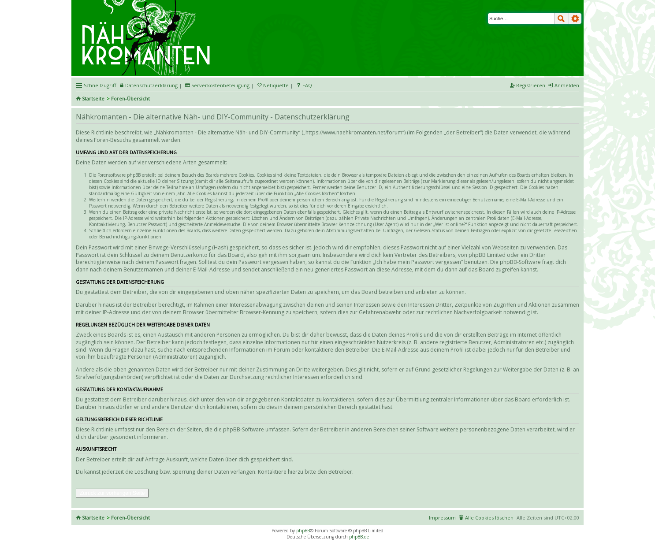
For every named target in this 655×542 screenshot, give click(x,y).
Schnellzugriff (100, 85)
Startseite (93, 98)
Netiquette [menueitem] (276, 85)
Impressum (442, 517)
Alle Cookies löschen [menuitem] (489, 517)
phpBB (303, 530)
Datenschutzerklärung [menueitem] (151, 85)
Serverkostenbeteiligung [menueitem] (220, 85)
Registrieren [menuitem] (530, 85)
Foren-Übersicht (130, 98)
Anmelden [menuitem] (567, 85)
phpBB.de (359, 537)
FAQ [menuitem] (307, 85)
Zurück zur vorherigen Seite (112, 493)
